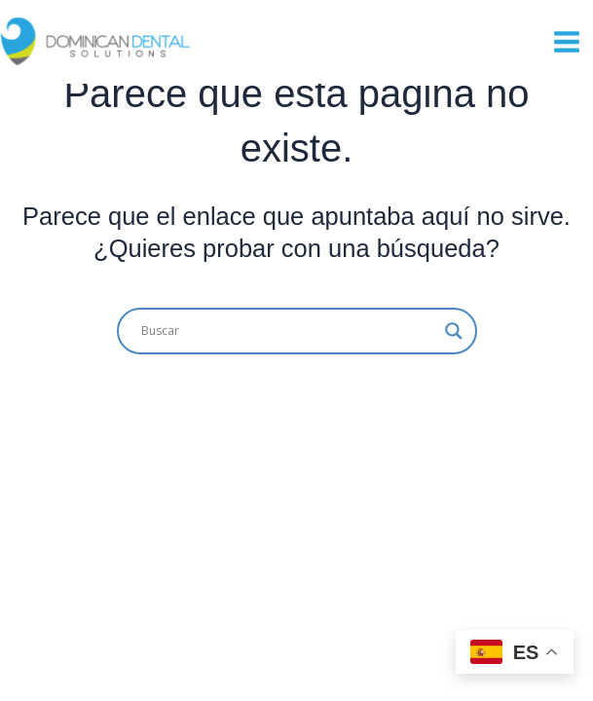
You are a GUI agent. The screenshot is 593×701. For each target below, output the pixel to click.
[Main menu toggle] (566, 42)
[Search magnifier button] (453, 331)
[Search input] (288, 331)
